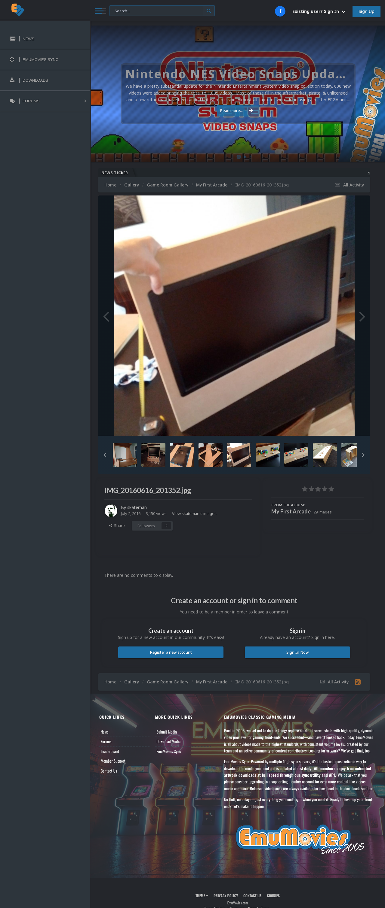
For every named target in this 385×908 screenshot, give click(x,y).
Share (117, 525)
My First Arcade (291, 511)
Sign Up (366, 11)
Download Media (168, 741)
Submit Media (166, 732)
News (105, 732)
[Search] (162, 11)
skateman (137, 507)
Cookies (273, 895)
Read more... (236, 110)
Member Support (113, 761)
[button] (105, 455)
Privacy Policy (226, 895)
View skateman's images (194, 513)
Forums (106, 741)
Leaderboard (110, 751)
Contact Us (109, 771)
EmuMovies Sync (168, 751)
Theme (202, 895)
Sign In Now (297, 652)
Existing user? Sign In (319, 11)
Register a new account (171, 652)
